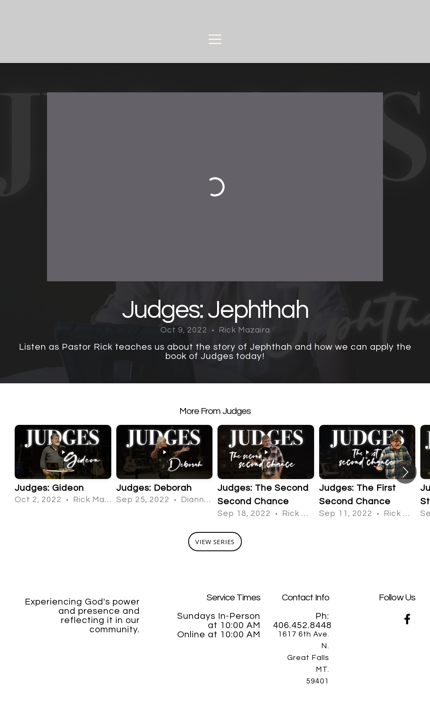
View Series (214, 541)
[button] (405, 472)
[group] (63, 465)
